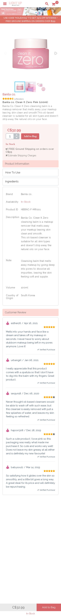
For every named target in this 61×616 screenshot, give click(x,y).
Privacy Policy (45, 530)
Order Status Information (18, 554)
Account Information (15, 557)
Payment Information (16, 530)
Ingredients (12, 181)
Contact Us (10, 534)
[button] (55, 53)
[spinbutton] (10, 136)
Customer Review (15, 312)
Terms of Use (44, 534)
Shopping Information (16, 543)
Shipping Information (16, 550)
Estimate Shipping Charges (21, 155)
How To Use (12, 172)
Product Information (17, 163)
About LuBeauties (47, 527)
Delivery (9, 527)
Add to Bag (30, 136)
